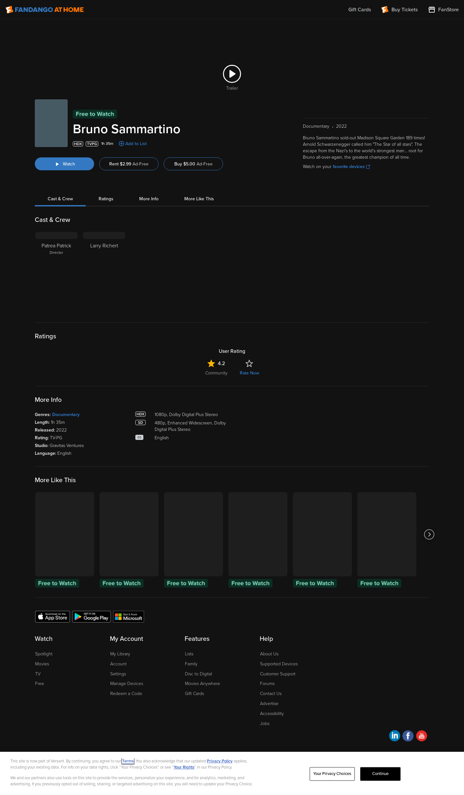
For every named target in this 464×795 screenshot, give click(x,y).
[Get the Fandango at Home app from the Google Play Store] (91, 616)
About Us (269, 654)
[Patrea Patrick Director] (56, 272)
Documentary (66, 414)
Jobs (264, 723)
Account (118, 664)
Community (216, 373)
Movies (42, 664)
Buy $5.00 (193, 164)
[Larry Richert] (104, 272)
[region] (232, 773)
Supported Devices (279, 664)
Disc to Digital (198, 674)
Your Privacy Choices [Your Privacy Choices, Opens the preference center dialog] (332, 773)
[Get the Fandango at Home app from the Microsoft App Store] (128, 616)
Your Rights (184, 767)
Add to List (136, 143)
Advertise (269, 703)
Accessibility (272, 713)
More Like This (199, 199)
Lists (189, 654)
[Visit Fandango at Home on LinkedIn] (395, 737)
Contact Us (271, 693)
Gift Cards (194, 693)
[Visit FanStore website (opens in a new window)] (443, 9)
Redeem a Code (126, 693)
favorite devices (351, 166)
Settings (118, 674)
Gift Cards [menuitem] (359, 9)
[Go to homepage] (44, 9)
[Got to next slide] (429, 534)
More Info (149, 199)
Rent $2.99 (129, 164)
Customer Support (277, 674)
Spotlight (44, 654)
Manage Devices (126, 683)
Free (39, 683)
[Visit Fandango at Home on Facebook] (408, 737)
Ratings (106, 199)
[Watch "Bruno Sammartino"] (64, 163)
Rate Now (249, 373)
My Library (120, 654)
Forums (267, 683)
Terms (128, 761)
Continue (380, 773)
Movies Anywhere (202, 683)
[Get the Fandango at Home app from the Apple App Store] (52, 616)
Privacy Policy (220, 761)
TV (38, 674)
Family (191, 664)
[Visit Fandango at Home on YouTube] (422, 737)
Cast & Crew (60, 199)
